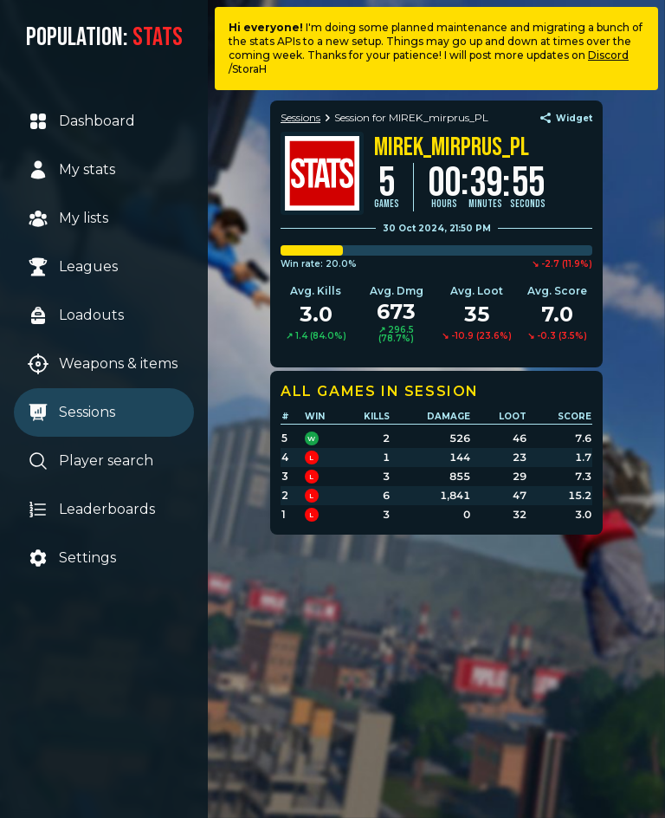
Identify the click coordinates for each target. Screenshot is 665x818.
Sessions (71, 412)
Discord (608, 55)
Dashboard (81, 121)
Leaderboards (91, 509)
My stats (71, 169)
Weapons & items (103, 364)
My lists (68, 218)
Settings (72, 558)
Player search (90, 461)
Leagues (73, 266)
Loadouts (76, 315)
